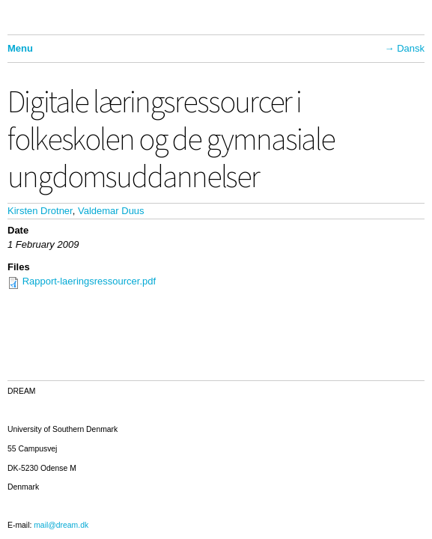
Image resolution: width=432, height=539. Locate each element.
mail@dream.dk (61, 525)
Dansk (411, 48)
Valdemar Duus (111, 210)
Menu (20, 48)
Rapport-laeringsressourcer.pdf (89, 281)
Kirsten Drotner (40, 210)
